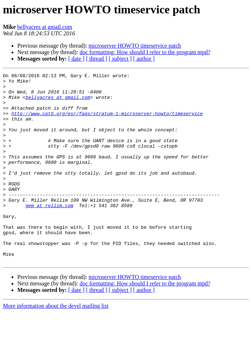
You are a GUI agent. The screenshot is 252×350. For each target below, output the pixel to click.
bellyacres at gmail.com (44, 27)
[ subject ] (120, 59)
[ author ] (144, 59)
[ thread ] (96, 59)
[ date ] (76, 59)
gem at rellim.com (49, 232)
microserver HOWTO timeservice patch (134, 46)
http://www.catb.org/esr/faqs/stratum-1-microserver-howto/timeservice (107, 122)
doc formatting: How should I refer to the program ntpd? (144, 52)
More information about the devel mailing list (55, 344)
